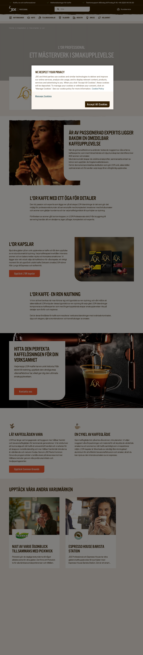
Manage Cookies (43, 96)
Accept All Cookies (97, 104)
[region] (72, 87)
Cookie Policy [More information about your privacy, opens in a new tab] (98, 89)
